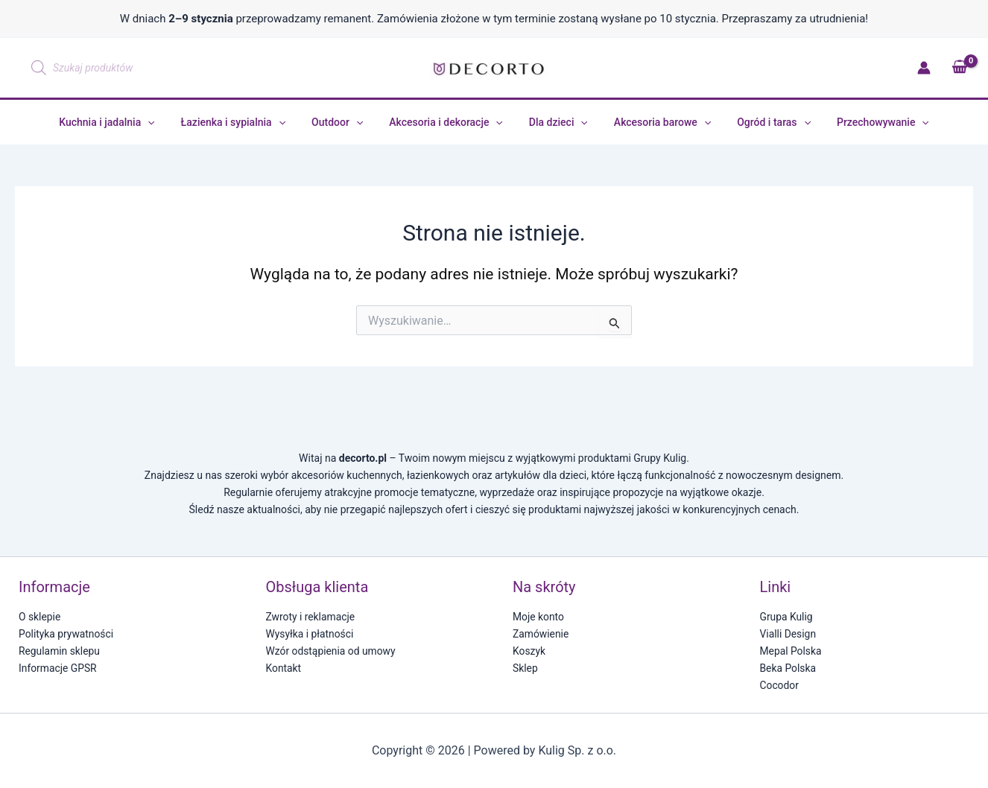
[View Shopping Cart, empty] (959, 67)
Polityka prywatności (67, 634)
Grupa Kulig (787, 617)
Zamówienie (541, 634)
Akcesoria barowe (654, 122)
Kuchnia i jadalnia (125, 122)
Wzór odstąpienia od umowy (331, 651)
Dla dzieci (555, 122)
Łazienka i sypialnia (246, 122)
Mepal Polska (791, 651)
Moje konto (539, 617)
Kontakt (284, 668)
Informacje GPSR (58, 668)
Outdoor (345, 122)
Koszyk (529, 651)
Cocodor (779, 685)
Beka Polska (788, 668)
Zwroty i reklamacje (311, 617)
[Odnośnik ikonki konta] (924, 67)
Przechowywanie (864, 122)
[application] (166, 122)
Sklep (525, 668)
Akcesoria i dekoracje (449, 122)
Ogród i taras (761, 122)
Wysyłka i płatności (310, 634)
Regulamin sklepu (60, 651)
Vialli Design (788, 634)
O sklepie (40, 617)
